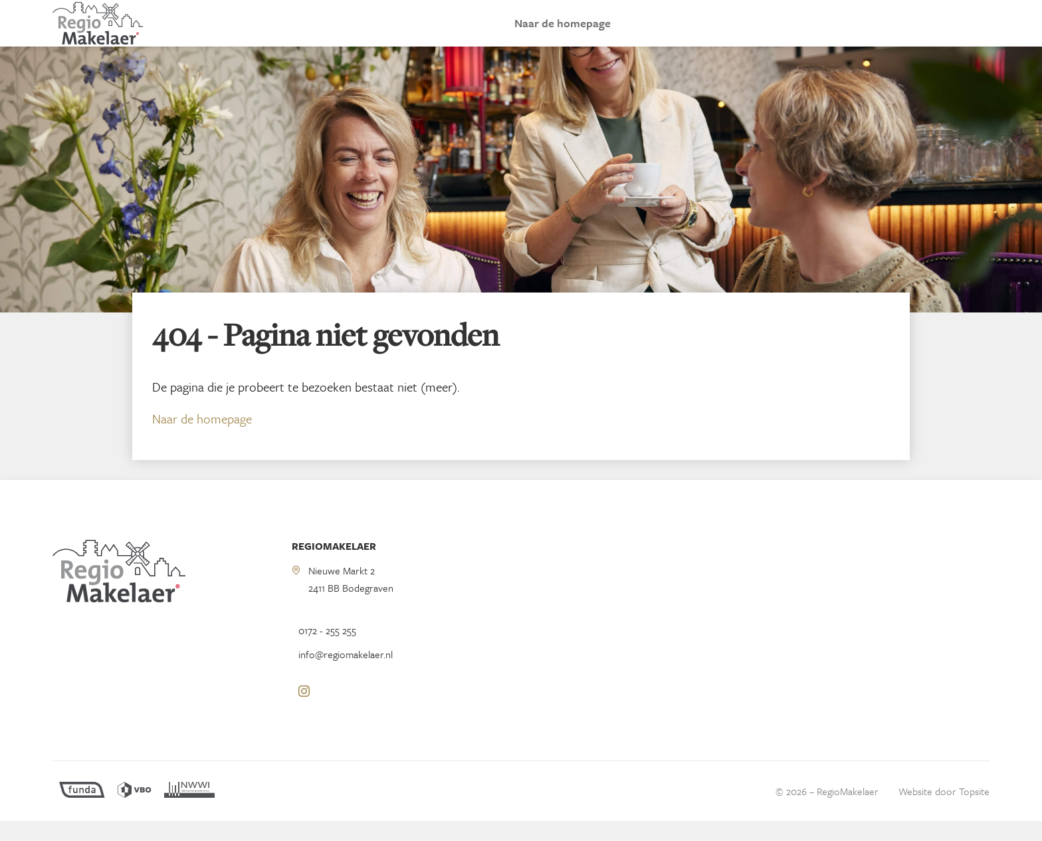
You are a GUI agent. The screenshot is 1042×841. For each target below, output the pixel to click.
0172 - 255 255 (327, 650)
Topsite (974, 811)
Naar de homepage (562, 33)
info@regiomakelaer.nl (345, 674)
